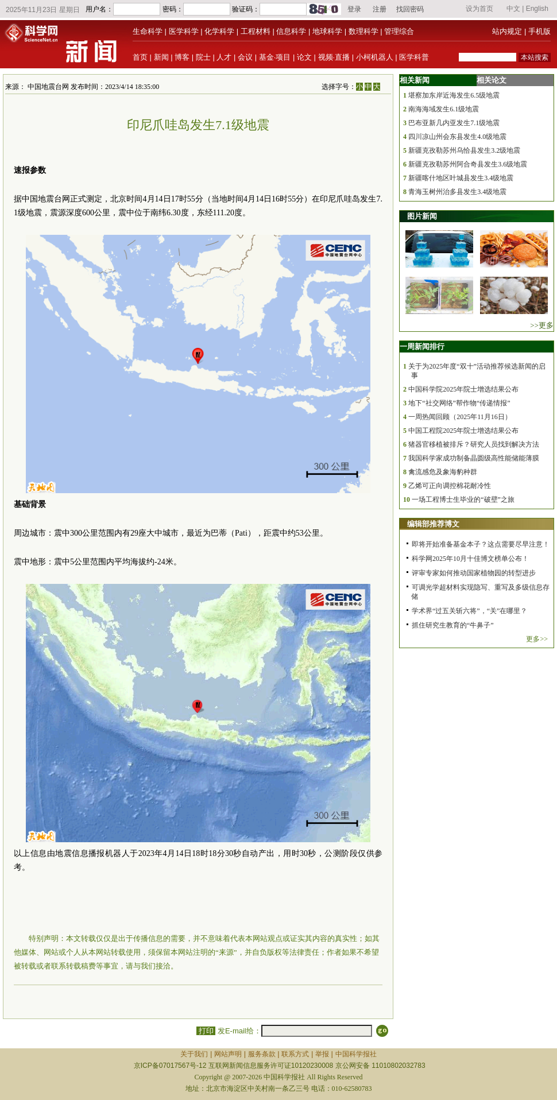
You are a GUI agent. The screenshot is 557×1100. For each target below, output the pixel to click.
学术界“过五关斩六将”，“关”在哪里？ (469, 611)
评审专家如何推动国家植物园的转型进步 (474, 573)
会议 (245, 57)
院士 (203, 57)
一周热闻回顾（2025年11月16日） (460, 417)
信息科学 (291, 31)
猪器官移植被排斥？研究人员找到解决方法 (473, 444)
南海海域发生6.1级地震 (443, 109)
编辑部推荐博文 (433, 524)
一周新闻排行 (422, 346)
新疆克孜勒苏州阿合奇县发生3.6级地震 (467, 164)
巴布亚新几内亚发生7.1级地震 (454, 123)
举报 (322, 1054)
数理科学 (363, 31)
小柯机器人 (374, 57)
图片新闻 (422, 216)
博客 (182, 57)
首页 (140, 57)
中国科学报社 (356, 1054)
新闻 (161, 57)
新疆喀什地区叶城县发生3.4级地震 (460, 178)
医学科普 (414, 57)
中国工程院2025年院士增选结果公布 (463, 431)
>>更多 (542, 325)
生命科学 (148, 31)
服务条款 (262, 1054)
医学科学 (184, 31)
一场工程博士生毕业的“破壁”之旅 (463, 499)
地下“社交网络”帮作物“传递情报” (459, 403)
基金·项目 (275, 57)
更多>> (537, 639)
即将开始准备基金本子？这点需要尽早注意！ (481, 544)
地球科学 (327, 31)
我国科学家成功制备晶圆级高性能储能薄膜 (473, 458)
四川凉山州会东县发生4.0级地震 (457, 137)
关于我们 (194, 1054)
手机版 (539, 31)
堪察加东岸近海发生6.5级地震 (454, 95)
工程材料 (255, 31)
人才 (223, 57)
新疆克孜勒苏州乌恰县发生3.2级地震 (464, 150)
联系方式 (295, 1054)
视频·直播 (334, 57)
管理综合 (399, 31)
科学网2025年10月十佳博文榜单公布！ (470, 559)
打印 (205, 1031)
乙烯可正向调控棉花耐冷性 (449, 486)
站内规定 (507, 31)
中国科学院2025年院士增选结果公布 (463, 389)
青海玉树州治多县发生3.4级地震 (457, 192)
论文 (304, 57)
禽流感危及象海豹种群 (442, 472)
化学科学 (219, 31)
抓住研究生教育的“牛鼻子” (453, 625)
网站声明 (228, 1054)
